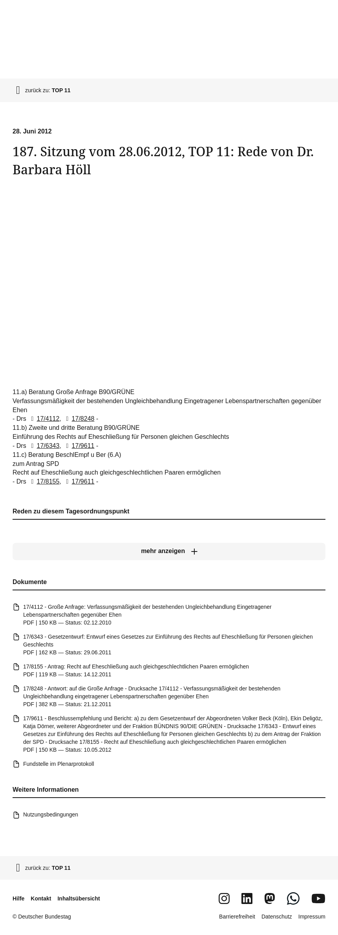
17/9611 (78, 445)
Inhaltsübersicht (78, 898)
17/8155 (43, 481)
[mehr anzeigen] (169, 551)
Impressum (311, 916)
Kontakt (41, 898)
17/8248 (78, 418)
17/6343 (43, 445)
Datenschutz (276, 916)
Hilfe (18, 898)
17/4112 (43, 418)
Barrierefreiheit (237, 916)
